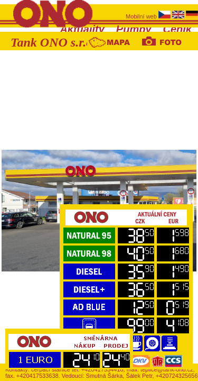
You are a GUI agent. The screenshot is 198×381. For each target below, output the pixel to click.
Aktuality (82, 29)
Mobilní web (142, 16)
